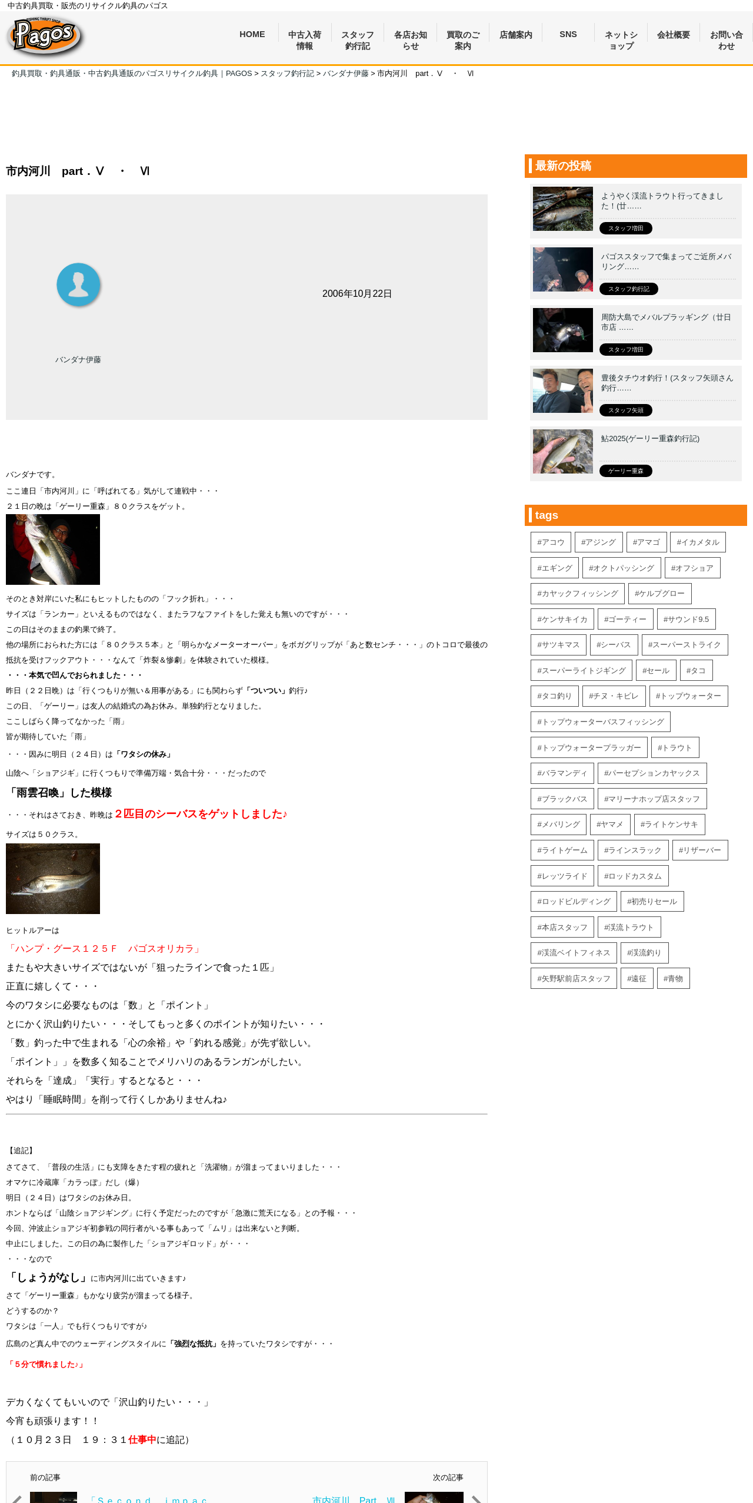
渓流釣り (646, 952)
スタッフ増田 (626, 228)
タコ (698, 670)
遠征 (639, 978)
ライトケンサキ (671, 824)
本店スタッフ (565, 927)
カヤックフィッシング (580, 593)
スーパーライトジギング (584, 670)
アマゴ (648, 542)
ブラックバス (565, 798)
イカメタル (700, 542)
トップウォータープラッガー (591, 747)
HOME (252, 34)
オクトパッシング (623, 568)
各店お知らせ (410, 36)
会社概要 (673, 34)
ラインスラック (635, 850)
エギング (557, 568)
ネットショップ (621, 36)
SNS (568, 34)
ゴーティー (627, 619)
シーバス (616, 644)
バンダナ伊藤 (78, 359)
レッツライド (565, 876)
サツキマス (561, 644)
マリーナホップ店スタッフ (654, 798)
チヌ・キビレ (616, 695)
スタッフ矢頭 (626, 410)
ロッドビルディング (576, 901)
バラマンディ (565, 773)
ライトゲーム (565, 850)
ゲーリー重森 (626, 471)
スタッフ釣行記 (357, 36)
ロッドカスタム (635, 876)
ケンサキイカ (565, 619)
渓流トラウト (631, 927)
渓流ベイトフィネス (576, 952)
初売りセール (654, 901)
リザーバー (702, 850)
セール (658, 670)
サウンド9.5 (688, 619)
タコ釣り (557, 695)
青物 (675, 978)
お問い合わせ (726, 36)
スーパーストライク (686, 644)
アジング (600, 542)
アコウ (553, 542)
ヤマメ (612, 824)
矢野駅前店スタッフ (576, 978)
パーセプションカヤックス (654, 773)
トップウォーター (690, 695)
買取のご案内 (463, 36)
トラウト (677, 747)
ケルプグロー (662, 593)
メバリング (561, 824)
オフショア (694, 568)
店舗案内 (515, 34)
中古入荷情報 (304, 36)
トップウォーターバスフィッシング (603, 721)
